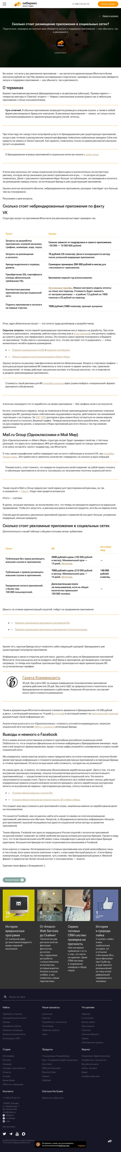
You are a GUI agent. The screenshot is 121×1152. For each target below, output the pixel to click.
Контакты (8, 1091)
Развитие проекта (50, 1030)
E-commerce (87, 1018)
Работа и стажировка (13, 1084)
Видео (85, 1072)
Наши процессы (51, 1007)
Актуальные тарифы (60, 287)
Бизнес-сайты (88, 1022)
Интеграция (48, 1026)
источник (57, 713)
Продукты (47, 1049)
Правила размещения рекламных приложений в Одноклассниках (51, 629)
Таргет (24, 491)
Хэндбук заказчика (91, 1076)
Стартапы (86, 1030)
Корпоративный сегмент (15, 1018)
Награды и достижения (14, 1068)
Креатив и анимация (13, 1030)
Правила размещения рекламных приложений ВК (42, 622)
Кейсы (6, 1007)
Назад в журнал (110, 16)
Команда (7, 1064)
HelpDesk (46, 1080)
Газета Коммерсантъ (41, 677)
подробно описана (53, 383)
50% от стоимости (45, 726)
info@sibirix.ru (9, 1112)
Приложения (88, 1026)
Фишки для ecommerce (14, 1034)
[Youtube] (17, 1135)
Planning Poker (49, 1072)
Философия (8, 1056)
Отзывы (6, 1076)
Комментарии (14, 880)
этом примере (81, 333)
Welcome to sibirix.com (53, 1098)
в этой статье (91, 154)
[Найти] (5, 996)
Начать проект (108, 4)
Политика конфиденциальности (16, 1142)
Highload (86, 1014)
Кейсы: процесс (89, 1068)
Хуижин (45, 1076)
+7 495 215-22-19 (80, 4)
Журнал (86, 1049)
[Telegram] (10, 1134)
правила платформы (58, 350)
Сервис (85, 1038)
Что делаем (88, 1007)
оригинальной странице (105, 713)
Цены (44, 1034)
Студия (7, 1049)
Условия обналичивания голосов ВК (32, 792)
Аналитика (47, 1014)
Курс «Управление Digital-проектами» (60, 1060)
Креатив (46, 1018)
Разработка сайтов (12, 1026)
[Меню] (4, 4)
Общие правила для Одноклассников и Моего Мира (41, 356)
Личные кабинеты (90, 1034)
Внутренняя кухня (90, 1064)
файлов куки (63, 1145)
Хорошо (81, 1146)
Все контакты (9, 1126)
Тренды (6, 1022)
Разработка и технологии (54, 1022)
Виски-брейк (9, 1080)
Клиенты (7, 1072)
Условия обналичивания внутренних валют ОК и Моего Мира (46, 799)
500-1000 (41, 417)
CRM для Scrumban (51, 1068)
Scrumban (47, 1064)
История (7, 1060)
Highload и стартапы (12, 1014)
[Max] (23, 1134)
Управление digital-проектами (96, 1056)
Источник (66, 563)
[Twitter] (4, 1134)
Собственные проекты (92, 1042)
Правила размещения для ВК (28, 350)
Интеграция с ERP (11, 1038)
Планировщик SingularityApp (55, 1056)
